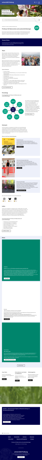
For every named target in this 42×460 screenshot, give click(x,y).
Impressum (24, 436)
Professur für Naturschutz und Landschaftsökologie (8, 12)
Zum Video (19, 167)
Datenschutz (32, 436)
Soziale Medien (21, 457)
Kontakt (9, 436)
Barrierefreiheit (16, 436)
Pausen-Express (6, 73)
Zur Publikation (20, 146)
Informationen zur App (21, 190)
